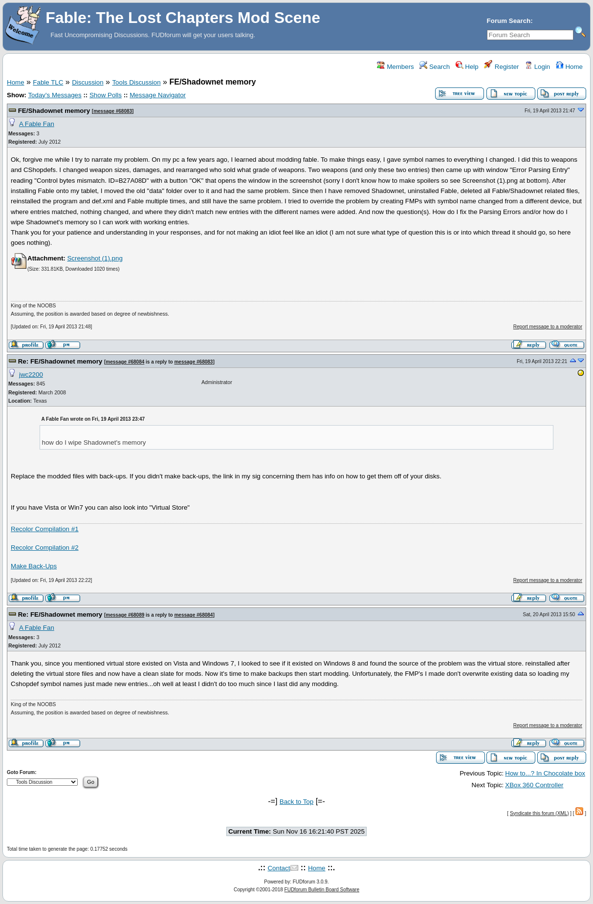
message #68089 (125, 615)
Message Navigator (158, 95)
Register (501, 66)
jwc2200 (31, 374)
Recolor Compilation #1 (45, 529)
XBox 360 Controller (534, 785)
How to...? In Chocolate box (545, 773)
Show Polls (105, 95)
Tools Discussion (136, 82)
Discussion (87, 82)
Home (569, 66)
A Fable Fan (36, 124)
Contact (278, 868)
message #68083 (112, 111)
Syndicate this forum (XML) (539, 813)
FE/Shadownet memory (54, 110)
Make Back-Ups (34, 566)
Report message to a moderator (547, 326)
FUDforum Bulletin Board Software (322, 889)
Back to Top (296, 801)
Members (395, 66)
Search (434, 66)
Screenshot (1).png (94, 258)
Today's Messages (54, 95)
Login (537, 66)
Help (467, 66)
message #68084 (125, 362)
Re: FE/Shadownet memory (60, 361)
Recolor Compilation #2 (45, 547)
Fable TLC (48, 82)
